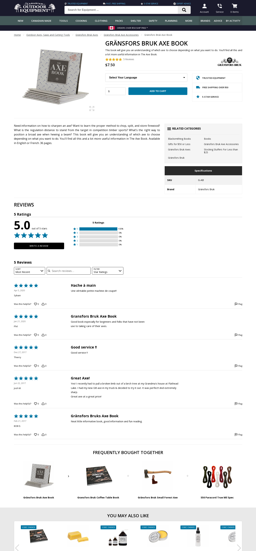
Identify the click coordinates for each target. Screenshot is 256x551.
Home (17, 34)
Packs (119, 20)
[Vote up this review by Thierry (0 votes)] (36, 366)
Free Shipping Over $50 (212, 88)
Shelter (136, 20)
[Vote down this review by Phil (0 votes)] (44, 335)
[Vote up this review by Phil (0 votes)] (36, 335)
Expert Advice (184, 3)
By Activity (233, 20)
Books (207, 138)
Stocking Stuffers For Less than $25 (221, 151)
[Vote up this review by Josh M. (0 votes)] (36, 404)
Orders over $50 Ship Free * (132, 27)
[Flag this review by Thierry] (238, 366)
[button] (98, 229)
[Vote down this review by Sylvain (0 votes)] (44, 304)
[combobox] (29, 271)
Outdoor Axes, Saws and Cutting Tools (48, 34)
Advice (218, 20)
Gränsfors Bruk (176, 157)
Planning (171, 20)
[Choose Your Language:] (146, 77)
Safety (153, 20)
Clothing (101, 20)
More (188, 20)
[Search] (184, 10)
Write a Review (39, 245)
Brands (205, 20)
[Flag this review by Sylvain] (238, 304)
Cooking (81, 20)
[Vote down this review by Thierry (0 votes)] (44, 366)
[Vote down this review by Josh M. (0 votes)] (44, 404)
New (20, 20)
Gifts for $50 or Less (179, 144)
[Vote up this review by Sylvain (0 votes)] (36, 304)
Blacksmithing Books (179, 138)
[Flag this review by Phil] (238, 335)
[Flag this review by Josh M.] (238, 404)
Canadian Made (41, 20)
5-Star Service (151, 3)
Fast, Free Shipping (115, 3)
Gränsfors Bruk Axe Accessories (121, 34)
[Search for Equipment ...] (123, 10)
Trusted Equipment (77, 3)
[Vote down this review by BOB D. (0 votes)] (44, 435)
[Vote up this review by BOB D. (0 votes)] (36, 435)
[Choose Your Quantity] (115, 91)
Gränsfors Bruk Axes (87, 34)
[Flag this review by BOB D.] (238, 435)
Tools (63, 20)
